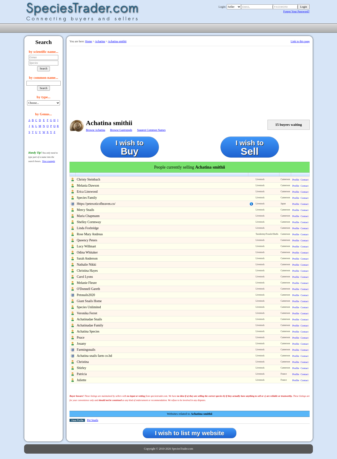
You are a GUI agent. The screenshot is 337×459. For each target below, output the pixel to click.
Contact (304, 179)
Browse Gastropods (121, 130)
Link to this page (300, 41)
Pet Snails (92, 420)
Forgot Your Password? (296, 11)
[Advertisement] (190, 81)
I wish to (130, 147)
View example (48, 161)
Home (88, 41)
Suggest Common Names (151, 130)
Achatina (100, 41)
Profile (295, 179)
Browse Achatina (95, 130)
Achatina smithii (117, 41)
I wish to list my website (189, 433)
